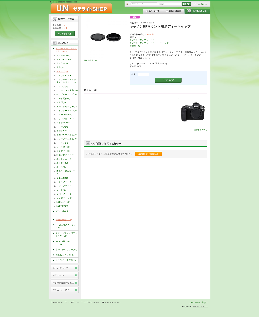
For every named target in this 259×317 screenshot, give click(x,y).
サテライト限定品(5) (66, 260)
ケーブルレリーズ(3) (66, 94)
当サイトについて (60, 268)
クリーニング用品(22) (67, 90)
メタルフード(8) (64, 182)
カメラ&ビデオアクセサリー (143, 40)
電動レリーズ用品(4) (66, 134)
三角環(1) (61, 102)
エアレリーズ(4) (64, 59)
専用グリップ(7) (64, 131)
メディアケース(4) (65, 186)
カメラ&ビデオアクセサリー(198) (66, 49)
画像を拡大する (90, 60)
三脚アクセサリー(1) (66, 106)
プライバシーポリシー (62, 290)
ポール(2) (61, 167)
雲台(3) (60, 67)
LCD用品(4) (62, 206)
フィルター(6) (63, 147)
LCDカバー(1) (63, 202)
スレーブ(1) (62, 127)
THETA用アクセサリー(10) (67, 226)
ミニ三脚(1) (62, 178)
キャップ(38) (62, 71)
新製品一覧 (135, 46)
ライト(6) (61, 190)
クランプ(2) (62, 86)
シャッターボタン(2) (66, 110)
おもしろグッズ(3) (65, 255)
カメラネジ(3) (63, 63)
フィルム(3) (62, 143)
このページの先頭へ (198, 302)
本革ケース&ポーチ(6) (65, 172)
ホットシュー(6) (64, 159)
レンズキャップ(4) (65, 198)
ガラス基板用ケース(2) (65, 212)
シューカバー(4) (64, 114)
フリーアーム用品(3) (66, 139)
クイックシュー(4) (65, 75)
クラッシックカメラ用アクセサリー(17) (66, 80)
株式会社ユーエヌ (200, 306)
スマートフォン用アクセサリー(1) (66, 234)
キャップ (164, 43)
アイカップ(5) (63, 55)
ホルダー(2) (62, 163)
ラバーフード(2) (64, 194)
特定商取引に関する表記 (63, 283)
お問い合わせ (58, 275)
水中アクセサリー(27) (66, 249)
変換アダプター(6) (65, 155)
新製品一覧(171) (64, 219)
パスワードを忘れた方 (199, 4)
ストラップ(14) (64, 122)
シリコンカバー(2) (65, 118)
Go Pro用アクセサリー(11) (66, 242)
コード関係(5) (63, 98)
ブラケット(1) (63, 151)
